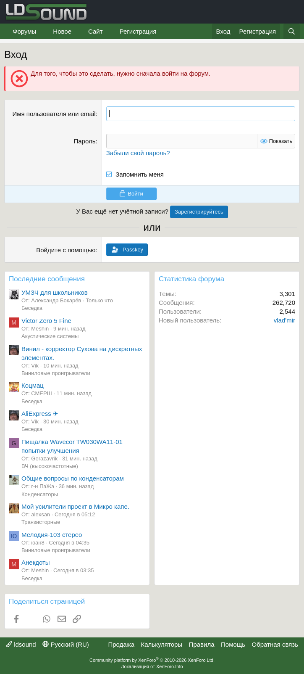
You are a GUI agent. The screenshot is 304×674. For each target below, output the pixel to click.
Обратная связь (275, 644)
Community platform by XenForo (152, 660)
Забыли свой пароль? (138, 152)
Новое (62, 31)
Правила (202, 644)
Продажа (121, 644)
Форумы (24, 31)
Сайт (95, 31)
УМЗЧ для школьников (54, 292)
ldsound (21, 644)
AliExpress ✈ (39, 413)
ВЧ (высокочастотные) (49, 466)
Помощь (233, 644)
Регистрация (138, 31)
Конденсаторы (39, 494)
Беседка (31, 308)
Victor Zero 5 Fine (46, 320)
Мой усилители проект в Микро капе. (75, 506)
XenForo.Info (169, 666)
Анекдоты (35, 562)
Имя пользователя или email (53, 113)
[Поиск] (291, 31)
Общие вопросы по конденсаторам (72, 478)
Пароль (84, 141)
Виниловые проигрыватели (55, 373)
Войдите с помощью (65, 250)
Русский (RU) (65, 644)
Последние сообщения (47, 279)
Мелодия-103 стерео (51, 534)
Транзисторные (40, 522)
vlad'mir (284, 320)
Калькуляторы (162, 644)
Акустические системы (50, 336)
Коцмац (32, 385)
